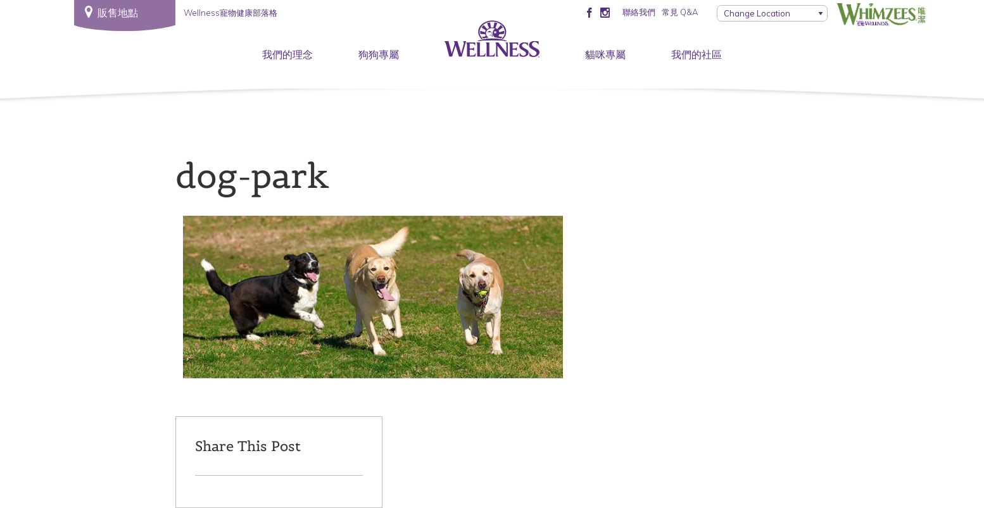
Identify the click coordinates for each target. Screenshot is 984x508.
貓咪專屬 (605, 54)
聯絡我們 (638, 12)
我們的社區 (696, 54)
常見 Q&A (680, 12)
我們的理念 (287, 54)
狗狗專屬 (378, 54)
